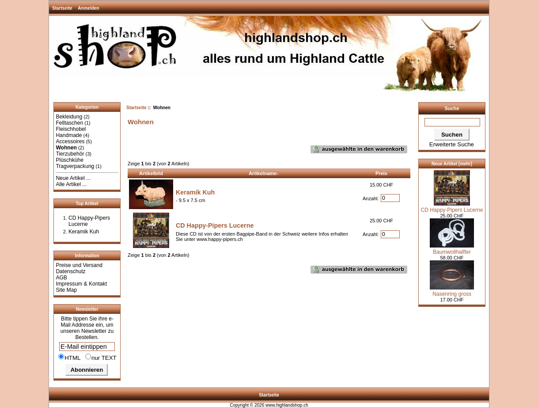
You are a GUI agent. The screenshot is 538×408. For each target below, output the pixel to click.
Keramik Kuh (83, 232)
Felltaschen (69, 123)
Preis (381, 173)
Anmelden (88, 8)
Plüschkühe (69, 160)
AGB (61, 278)
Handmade (69, 135)
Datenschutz (70, 271)
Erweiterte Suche (451, 144)
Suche (451, 108)
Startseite (62, 8)
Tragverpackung (75, 166)
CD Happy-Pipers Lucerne (215, 225)
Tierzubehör (70, 154)
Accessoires (70, 141)
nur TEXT (101, 357)
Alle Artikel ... (71, 184)
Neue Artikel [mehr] (452, 163)
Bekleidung (69, 117)
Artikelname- (263, 173)
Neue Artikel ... (73, 178)
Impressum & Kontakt (81, 284)
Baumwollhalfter (452, 249)
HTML (69, 357)
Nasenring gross (452, 291)
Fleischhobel (71, 129)
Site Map (66, 290)
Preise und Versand (79, 265)
